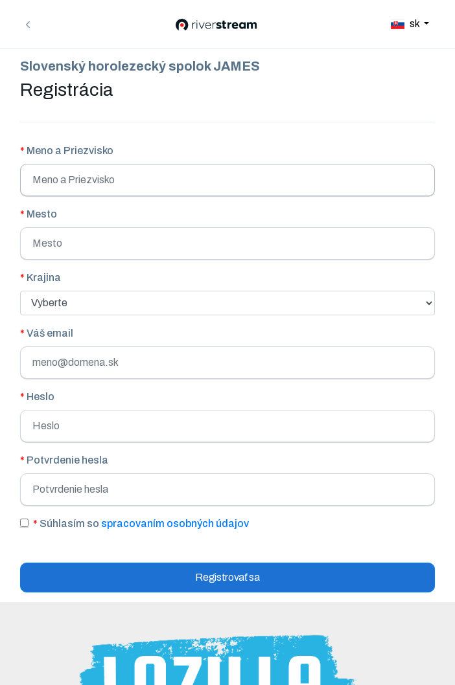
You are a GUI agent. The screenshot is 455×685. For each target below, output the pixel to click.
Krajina (40, 277)
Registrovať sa (227, 577)
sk (406, 23)
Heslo (37, 396)
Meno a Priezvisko (66, 150)
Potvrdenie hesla (64, 460)
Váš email (46, 333)
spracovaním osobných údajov (175, 523)
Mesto (38, 213)
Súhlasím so (141, 523)
